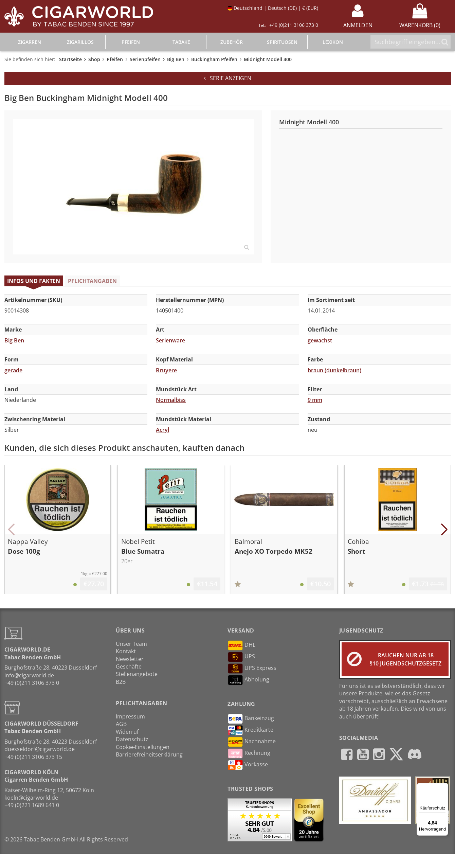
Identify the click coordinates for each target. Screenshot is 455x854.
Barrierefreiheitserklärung (149, 754)
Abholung (248, 680)
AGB (121, 724)
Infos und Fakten (33, 281)
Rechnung (249, 753)
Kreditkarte (250, 730)
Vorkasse (248, 765)
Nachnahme (252, 741)
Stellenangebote (137, 674)
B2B (121, 682)
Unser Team (131, 643)
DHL (241, 645)
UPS (241, 657)
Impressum (130, 716)
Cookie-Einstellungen (142, 747)
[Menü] (444, 787)
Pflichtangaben (92, 281)
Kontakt (126, 651)
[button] (11, 529)
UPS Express (252, 668)
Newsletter (130, 659)
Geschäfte (129, 666)
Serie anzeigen (227, 78)
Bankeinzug (251, 718)
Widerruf (127, 731)
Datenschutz (132, 739)
